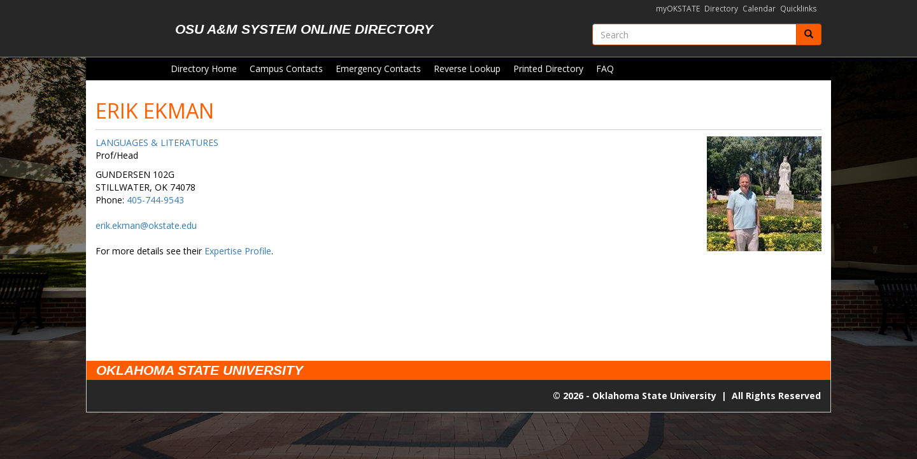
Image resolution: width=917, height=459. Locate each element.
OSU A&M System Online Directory (304, 29)
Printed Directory (548, 68)
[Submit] (808, 34)
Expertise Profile (237, 251)
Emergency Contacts (378, 68)
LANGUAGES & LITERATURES (157, 142)
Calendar (759, 8)
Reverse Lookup (467, 68)
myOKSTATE (678, 8)
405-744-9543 (155, 200)
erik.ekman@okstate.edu (146, 225)
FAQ (605, 68)
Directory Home (204, 68)
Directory (721, 8)
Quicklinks (798, 8)
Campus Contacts (286, 68)
